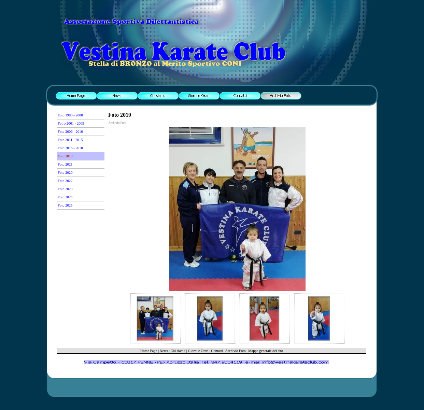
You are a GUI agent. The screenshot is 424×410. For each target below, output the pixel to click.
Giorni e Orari (198, 351)
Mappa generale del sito (265, 351)
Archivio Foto (235, 351)
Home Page (148, 351)
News (164, 351)
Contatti (217, 351)
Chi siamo (177, 351)
